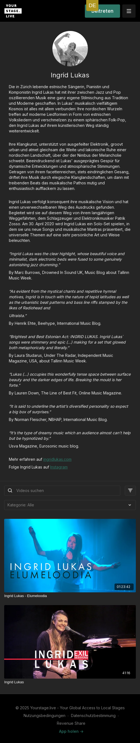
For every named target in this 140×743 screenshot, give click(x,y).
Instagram (59, 467)
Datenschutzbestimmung (93, 715)
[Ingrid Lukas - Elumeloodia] (70, 596)
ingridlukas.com (57, 459)
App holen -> (71, 731)
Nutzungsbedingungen (44, 715)
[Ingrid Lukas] (70, 682)
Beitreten (102, 11)
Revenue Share (71, 723)
